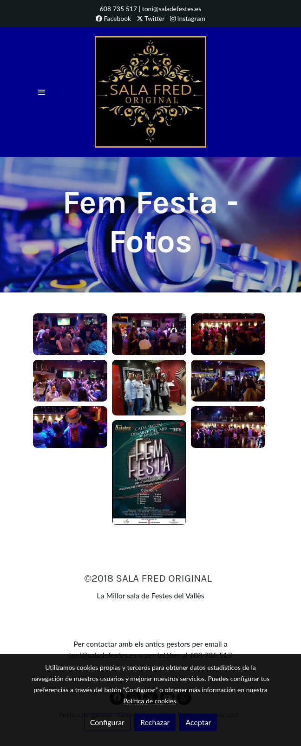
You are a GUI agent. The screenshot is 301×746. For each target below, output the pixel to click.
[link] (150, 92)
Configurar (107, 722)
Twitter (151, 18)
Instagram (187, 18)
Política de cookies (150, 701)
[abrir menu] (42, 92)
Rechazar (155, 722)
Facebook (113, 18)
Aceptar (198, 722)
